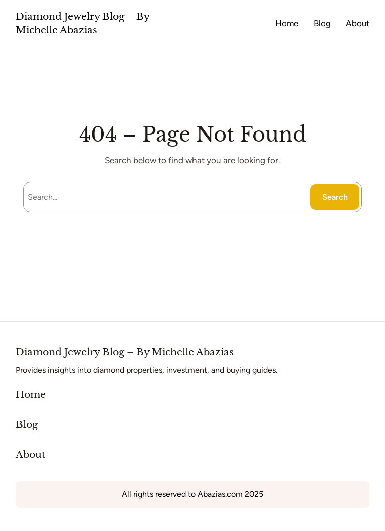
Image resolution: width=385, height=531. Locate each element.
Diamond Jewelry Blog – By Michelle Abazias (125, 352)
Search (335, 197)
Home (31, 395)
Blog (27, 424)
